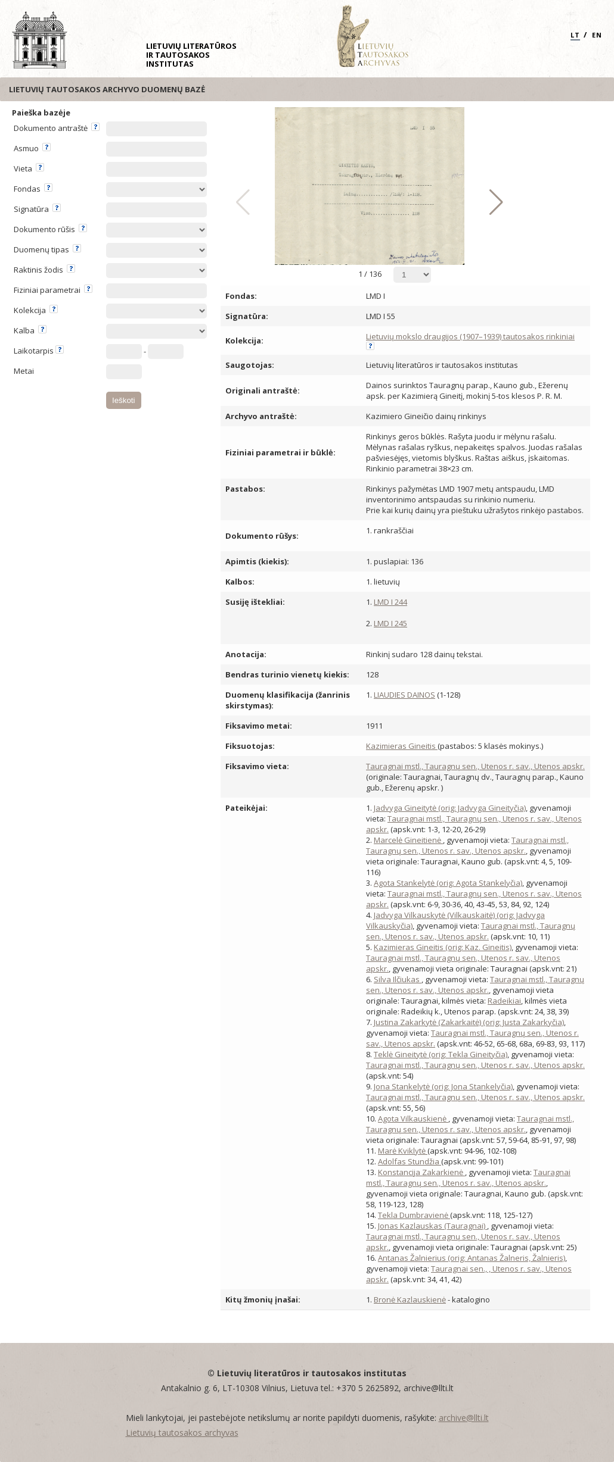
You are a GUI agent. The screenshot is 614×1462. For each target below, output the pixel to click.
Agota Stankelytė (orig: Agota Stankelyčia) (448, 882)
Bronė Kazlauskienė (410, 1299)
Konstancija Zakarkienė (421, 1172)
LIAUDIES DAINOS (404, 694)
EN (597, 34)
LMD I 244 (390, 601)
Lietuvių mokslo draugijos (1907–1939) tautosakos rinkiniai (470, 336)
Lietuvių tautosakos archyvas (182, 1432)
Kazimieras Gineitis (402, 746)
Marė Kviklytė (402, 1150)
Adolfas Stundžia (409, 1161)
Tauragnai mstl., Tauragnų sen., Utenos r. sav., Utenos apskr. (475, 766)
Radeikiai (504, 1000)
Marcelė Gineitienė (408, 840)
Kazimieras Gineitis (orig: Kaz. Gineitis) (442, 947)
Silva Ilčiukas (397, 979)
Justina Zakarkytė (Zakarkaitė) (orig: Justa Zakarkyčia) (469, 1022)
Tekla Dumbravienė (414, 1215)
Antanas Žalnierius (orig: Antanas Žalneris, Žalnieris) (471, 1257)
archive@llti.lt (464, 1417)
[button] (494, 202)
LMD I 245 (390, 623)
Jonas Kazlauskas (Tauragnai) (432, 1225)
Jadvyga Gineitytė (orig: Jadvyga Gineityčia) (450, 807)
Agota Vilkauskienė (413, 1118)
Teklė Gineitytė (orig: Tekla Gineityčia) (440, 1054)
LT (575, 34)
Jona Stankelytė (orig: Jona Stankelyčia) (443, 1086)
